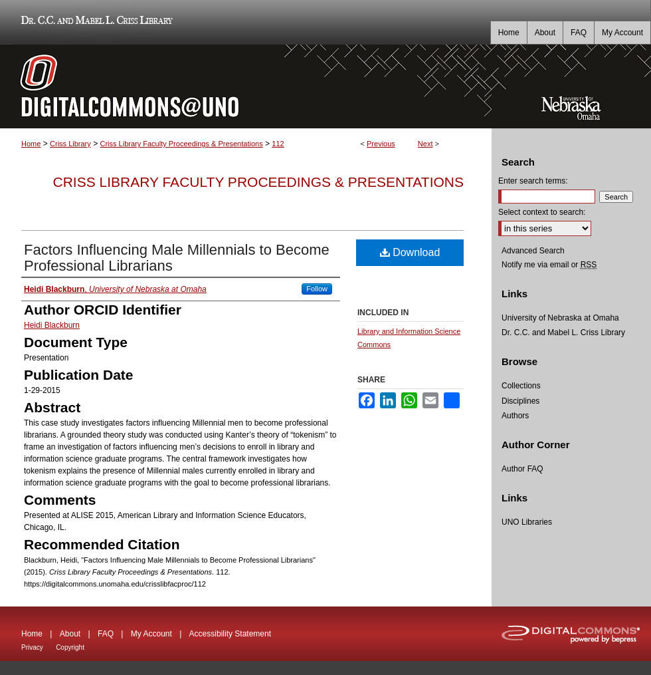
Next (425, 144)
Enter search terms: (533, 181)
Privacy (32, 647)
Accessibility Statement (230, 633)
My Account (151, 633)
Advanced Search (533, 250)
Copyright (70, 647)
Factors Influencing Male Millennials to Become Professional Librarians (176, 257)
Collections (521, 385)
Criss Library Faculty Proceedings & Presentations (181, 144)
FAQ (106, 633)
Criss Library (70, 144)
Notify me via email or (549, 264)
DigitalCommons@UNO (246, 86)
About (70, 633)
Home (31, 144)
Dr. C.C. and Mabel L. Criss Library (94, 22)
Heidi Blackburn (52, 325)
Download (410, 252)
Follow (316, 289)
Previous (381, 144)
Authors (515, 415)
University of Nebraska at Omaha (560, 318)
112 (278, 144)
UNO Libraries (527, 522)
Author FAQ (522, 468)
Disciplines (520, 401)
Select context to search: (541, 212)
